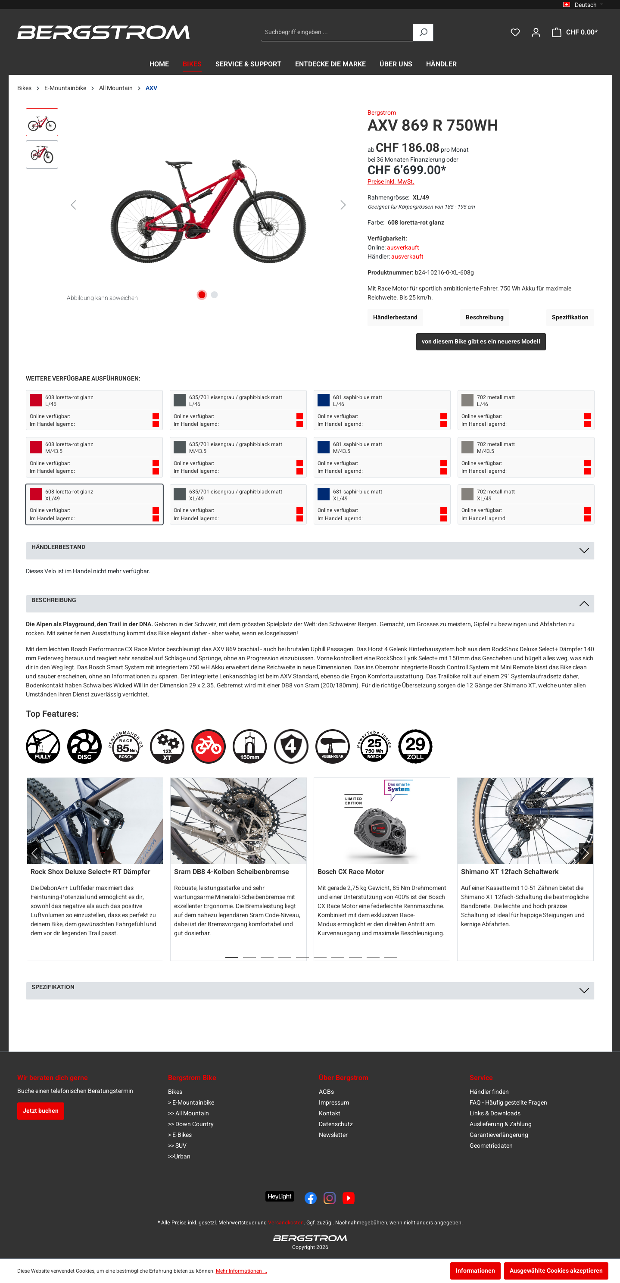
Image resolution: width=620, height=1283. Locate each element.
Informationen (475, 1270)
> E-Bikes (180, 1134)
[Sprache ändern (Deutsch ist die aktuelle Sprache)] (583, 4)
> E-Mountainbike (191, 1102)
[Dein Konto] (536, 32)
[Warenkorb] (574, 32)
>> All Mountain (188, 1113)
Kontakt (329, 1113)
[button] (31, 853)
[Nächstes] (343, 205)
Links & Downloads (495, 1113)
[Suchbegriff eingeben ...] (337, 32)
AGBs (326, 1091)
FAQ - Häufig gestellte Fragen (508, 1102)
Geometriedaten (491, 1145)
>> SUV (177, 1145)
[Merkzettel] (515, 32)
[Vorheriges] (73, 205)
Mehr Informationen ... (241, 1271)
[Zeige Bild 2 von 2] (214, 294)
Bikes (175, 1091)
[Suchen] (423, 32)
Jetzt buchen (41, 1110)
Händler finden (489, 1091)
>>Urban (179, 1156)
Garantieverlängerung (499, 1134)
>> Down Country (191, 1124)
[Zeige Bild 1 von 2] (202, 294)
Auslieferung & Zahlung (501, 1124)
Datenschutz (336, 1124)
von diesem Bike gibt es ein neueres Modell (481, 341)
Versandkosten (286, 1223)
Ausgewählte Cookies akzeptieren (556, 1270)
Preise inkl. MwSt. (391, 181)
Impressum (334, 1102)
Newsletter (333, 1134)
